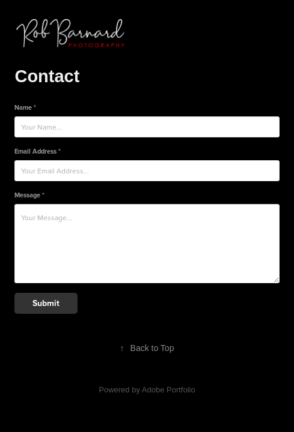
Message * (29, 195)
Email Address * (37, 151)
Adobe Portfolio (168, 389)
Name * (25, 107)
